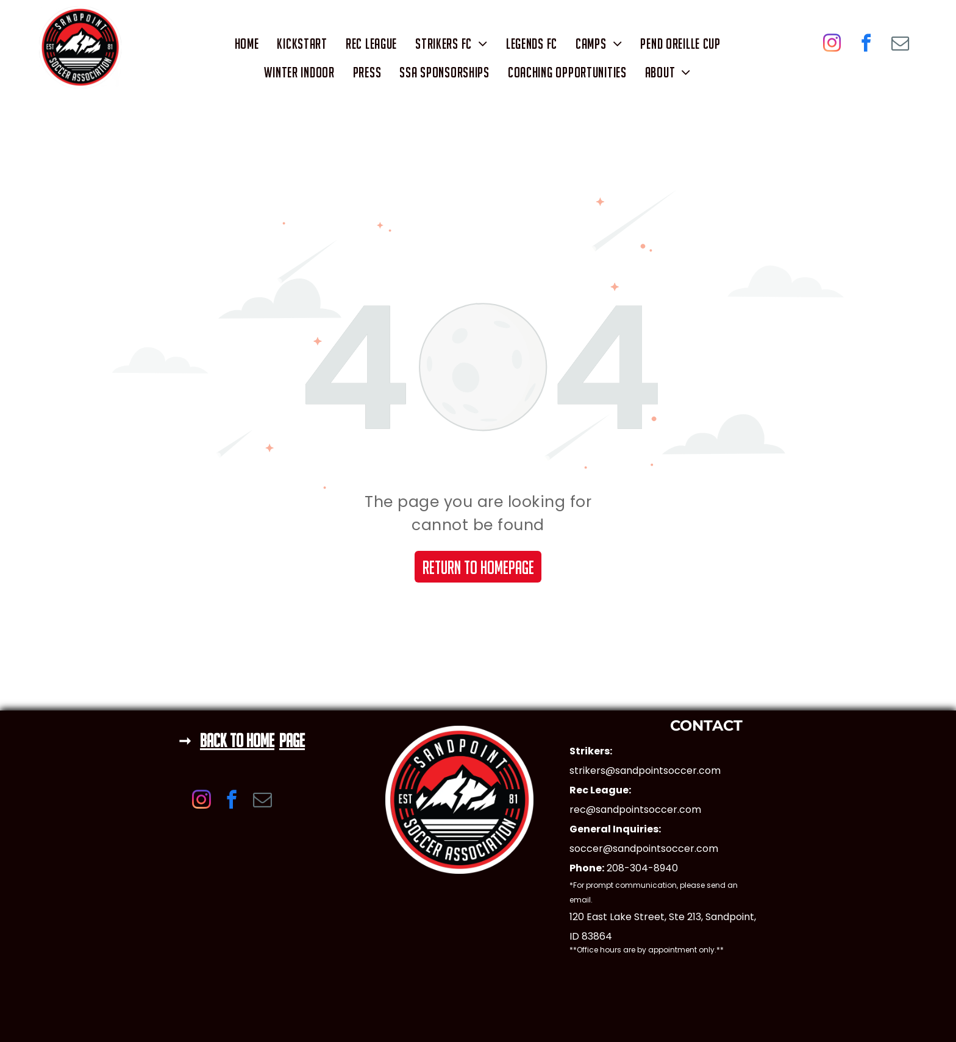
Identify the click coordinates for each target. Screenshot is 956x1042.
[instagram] (832, 45)
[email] (900, 45)
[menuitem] (247, 43)
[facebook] (866, 45)
